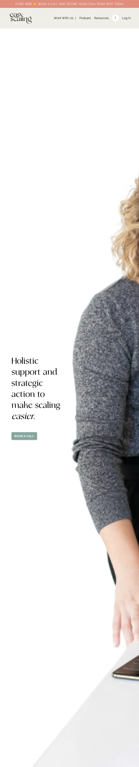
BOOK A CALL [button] (24, 436)
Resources (101, 18)
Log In (126, 18)
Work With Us (65, 18)
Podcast (85, 18)
